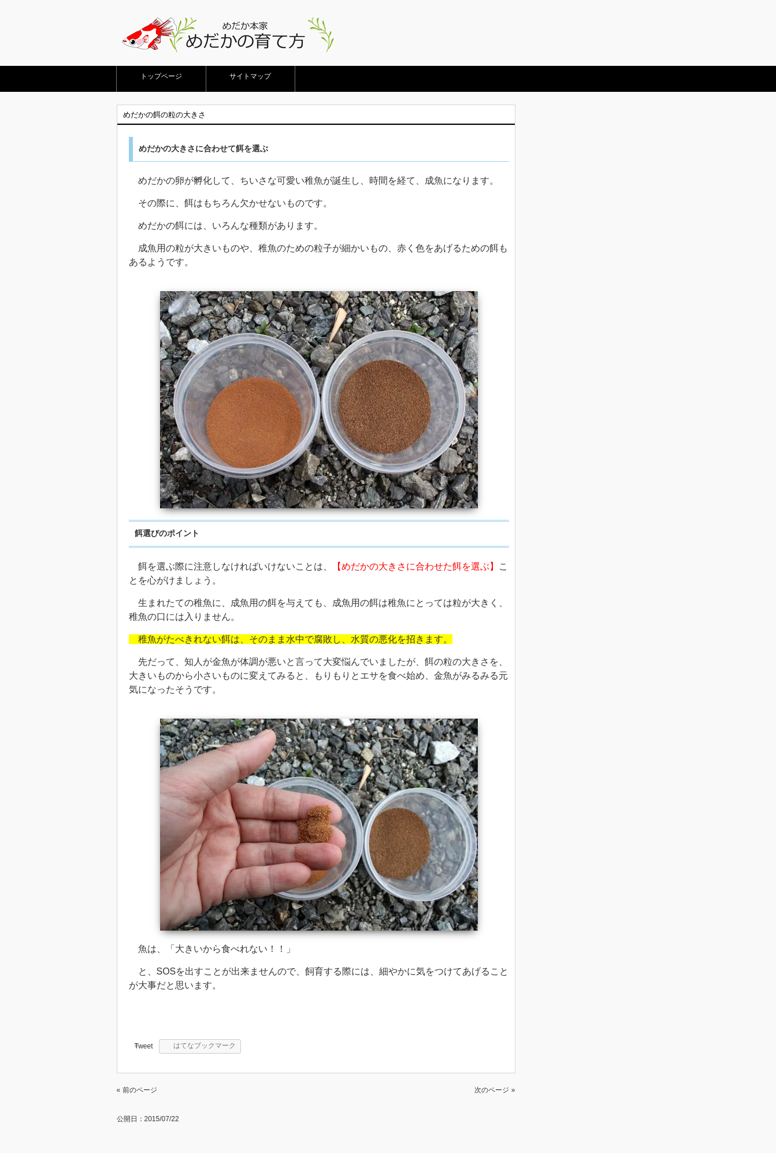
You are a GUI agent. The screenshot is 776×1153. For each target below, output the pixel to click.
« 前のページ (137, 1090)
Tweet (144, 1046)
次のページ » (494, 1090)
